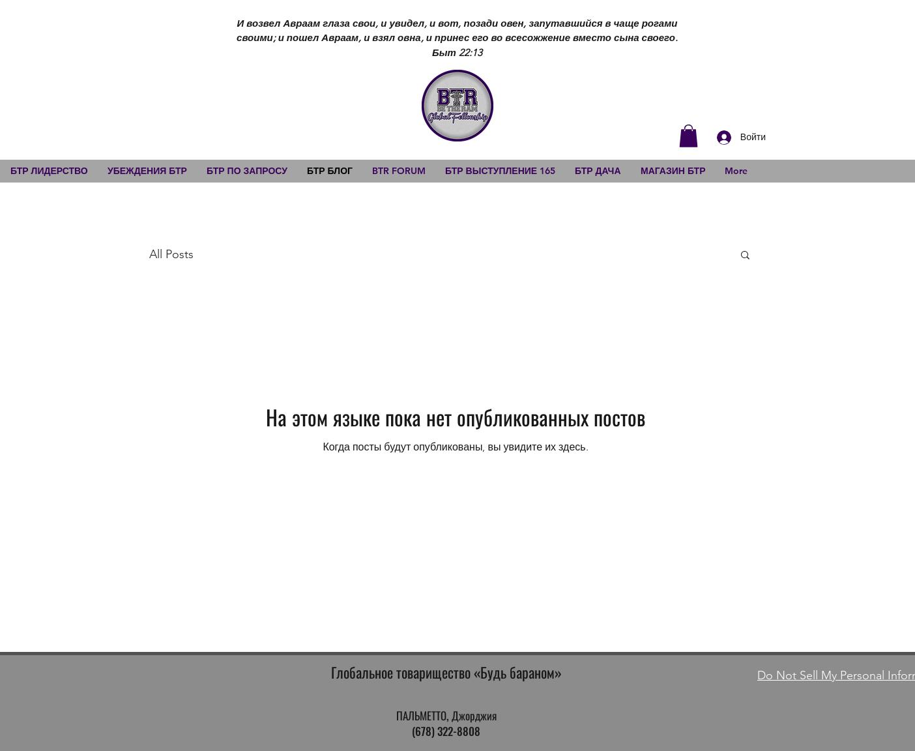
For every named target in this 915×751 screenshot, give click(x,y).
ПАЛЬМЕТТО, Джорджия (446, 715)
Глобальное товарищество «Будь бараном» (446, 672)
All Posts (171, 254)
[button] (688, 136)
